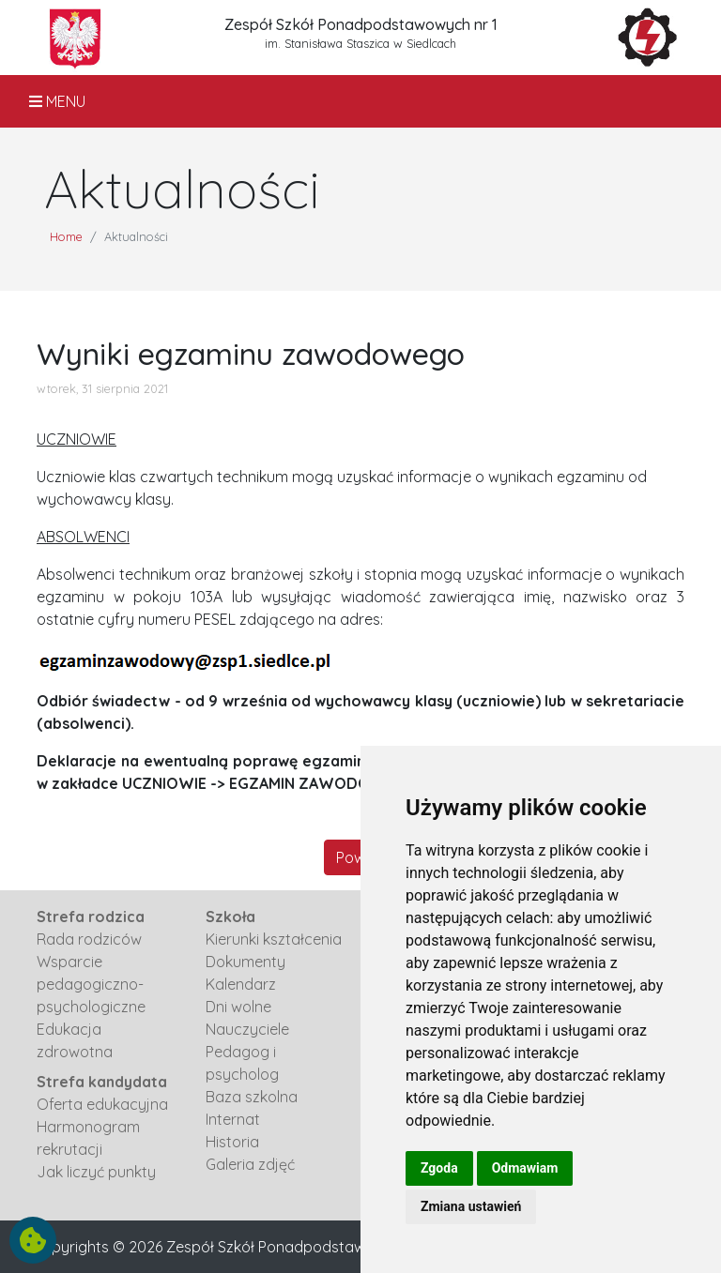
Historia (232, 1141)
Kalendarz (241, 984)
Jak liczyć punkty (96, 1171)
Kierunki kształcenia (274, 939)
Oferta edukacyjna (102, 1104)
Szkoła (230, 916)
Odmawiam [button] (525, 1167)
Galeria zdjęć (250, 1164)
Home (66, 236)
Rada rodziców (89, 939)
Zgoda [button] (439, 1167)
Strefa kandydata (102, 1081)
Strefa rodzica (91, 916)
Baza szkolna (252, 1096)
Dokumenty (245, 961)
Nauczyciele (247, 1029)
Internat (233, 1119)
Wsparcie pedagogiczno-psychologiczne (91, 984)
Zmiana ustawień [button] (471, 1206)
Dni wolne (238, 1006)
